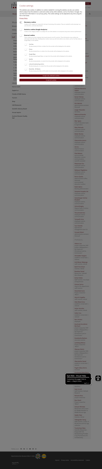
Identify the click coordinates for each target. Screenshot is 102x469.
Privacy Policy (23, 18)
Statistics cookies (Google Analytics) (35, 29)
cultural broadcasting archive (36, 64)
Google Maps (32, 54)
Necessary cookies (30, 22)
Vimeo (30, 49)
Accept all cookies (51, 80)
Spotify (31, 59)
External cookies (29, 35)
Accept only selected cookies (51, 75)
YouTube (31, 44)
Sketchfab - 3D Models (34, 69)
